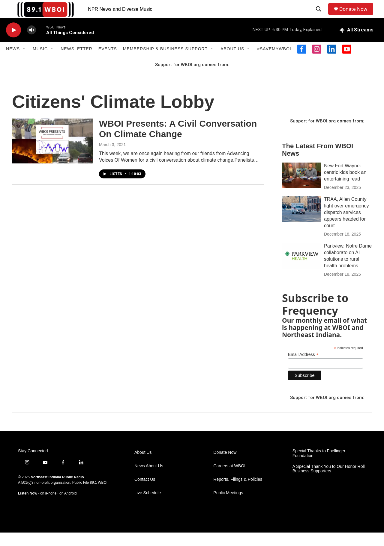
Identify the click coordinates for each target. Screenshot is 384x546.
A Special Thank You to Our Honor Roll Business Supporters (328, 482)
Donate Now (356, 16)
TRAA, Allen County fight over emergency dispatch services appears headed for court (346, 226)
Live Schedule (147, 506)
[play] (13, 43)
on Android (67, 507)
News (13, 62)
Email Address (303, 368)
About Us (232, 62)
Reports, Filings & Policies (237, 493)
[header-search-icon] (320, 16)
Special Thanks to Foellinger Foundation (318, 466)
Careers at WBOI (229, 479)
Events (107, 62)
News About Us (148, 479)
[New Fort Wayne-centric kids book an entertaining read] (301, 189)
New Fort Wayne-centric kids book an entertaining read (345, 186)
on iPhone (48, 507)
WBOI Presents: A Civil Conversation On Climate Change (178, 142)
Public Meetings (228, 506)
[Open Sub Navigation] (24, 62)
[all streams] (356, 43)
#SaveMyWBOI (274, 62)
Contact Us (144, 493)
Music (40, 62)
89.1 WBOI (98, 496)
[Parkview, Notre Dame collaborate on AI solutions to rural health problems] (301, 269)
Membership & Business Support (165, 62)
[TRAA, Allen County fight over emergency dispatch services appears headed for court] (301, 222)
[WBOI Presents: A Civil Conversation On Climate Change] (52, 154)
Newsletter (76, 62)
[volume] (31, 43)
